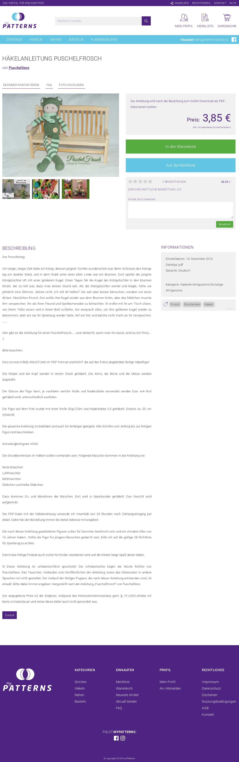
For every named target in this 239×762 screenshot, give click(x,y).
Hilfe (232, 3)
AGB (205, 708)
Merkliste (123, 682)
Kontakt (220, 3)
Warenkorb (124, 688)
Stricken (14, 39)
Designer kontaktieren (21, 85)
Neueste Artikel (127, 695)
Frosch (175, 304)
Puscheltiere (19, 68)
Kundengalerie (104, 39)
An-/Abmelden (170, 688)
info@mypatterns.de (211, 40)
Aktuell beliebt (126, 701)
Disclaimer (209, 695)
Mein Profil (168, 682)
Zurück (9, 615)
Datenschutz (211, 688)
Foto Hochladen (71, 85)
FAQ (49, 85)
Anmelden (182, 3)
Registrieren (201, 3)
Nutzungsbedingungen (219, 701)
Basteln (76, 39)
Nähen (55, 39)
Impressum (210, 682)
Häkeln (36, 39)
